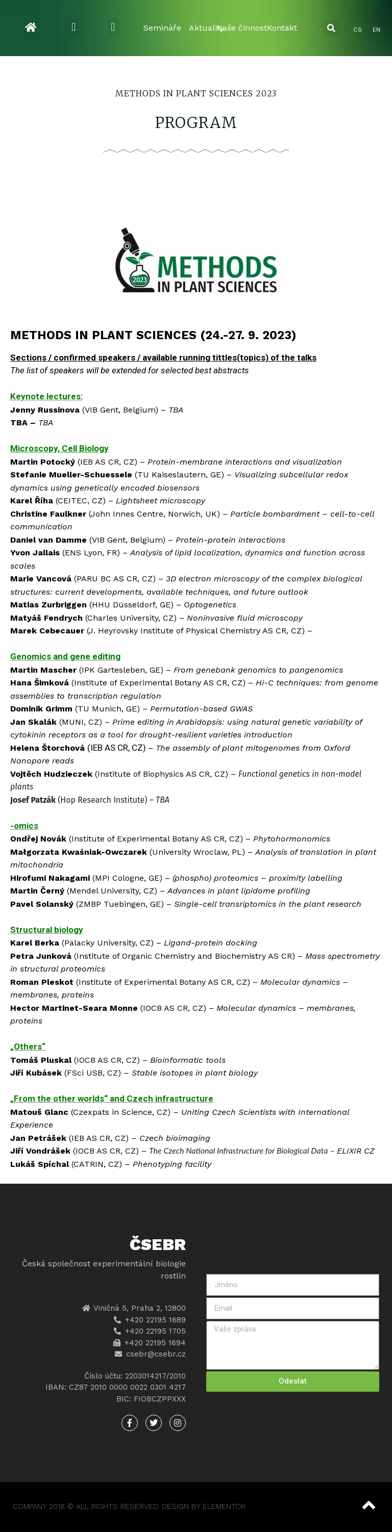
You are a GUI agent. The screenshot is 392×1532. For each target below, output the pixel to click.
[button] (74, 26)
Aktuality (206, 28)
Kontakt (282, 28)
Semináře (162, 28)
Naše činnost (241, 28)
